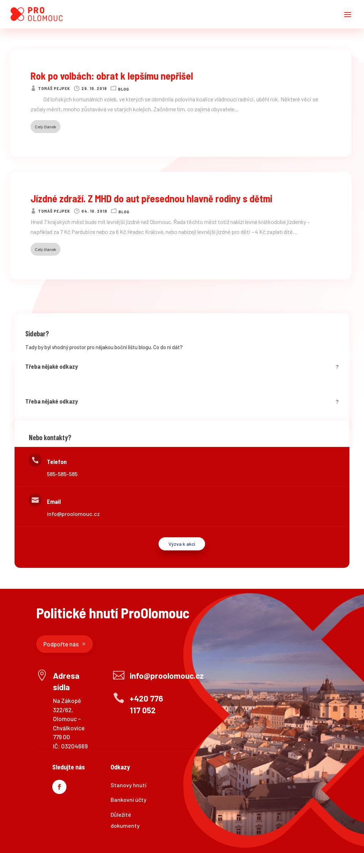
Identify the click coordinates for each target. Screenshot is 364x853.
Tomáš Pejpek (54, 88)
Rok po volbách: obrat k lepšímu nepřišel (112, 76)
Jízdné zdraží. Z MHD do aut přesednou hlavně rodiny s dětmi (151, 198)
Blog (123, 88)
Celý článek (45, 126)
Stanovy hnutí (128, 785)
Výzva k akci (181, 544)
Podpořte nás (61, 643)
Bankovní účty (128, 799)
